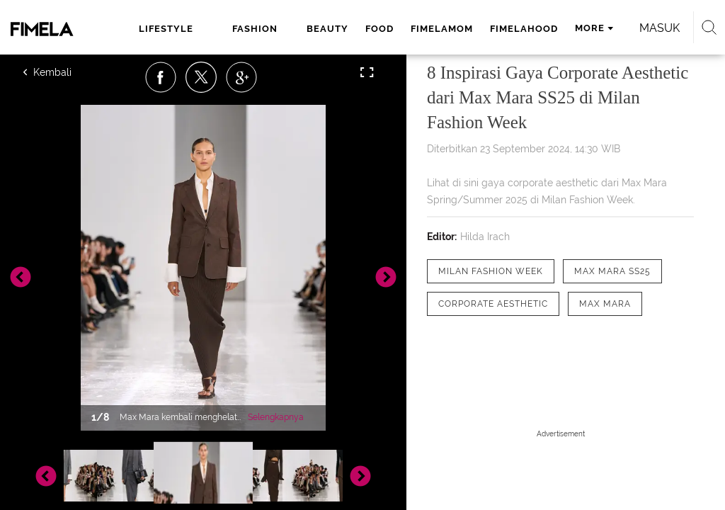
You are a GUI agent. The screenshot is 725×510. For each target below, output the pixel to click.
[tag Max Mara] (605, 304)
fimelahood (524, 28)
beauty (327, 28)
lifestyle (166, 28)
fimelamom (442, 28)
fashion (255, 28)
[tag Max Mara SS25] (612, 271)
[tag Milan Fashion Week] (491, 271)
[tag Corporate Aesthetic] (493, 304)
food (379, 28)
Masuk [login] (659, 28)
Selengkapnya (276, 417)
